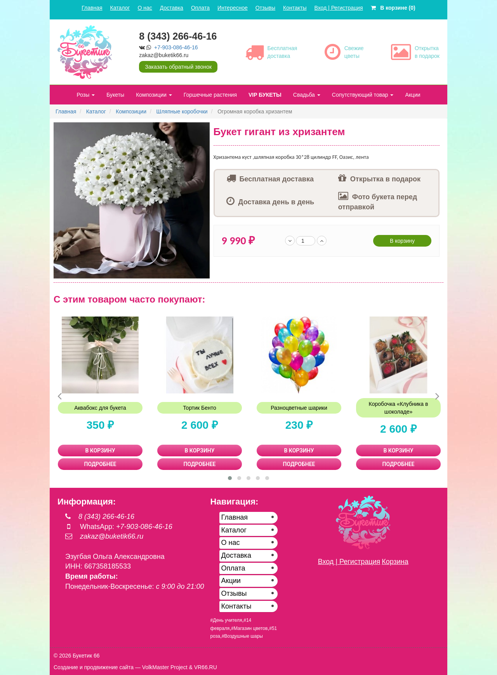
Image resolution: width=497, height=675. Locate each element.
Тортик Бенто (199, 408)
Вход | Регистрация (339, 8)
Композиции (154, 95)
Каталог (120, 8)
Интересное (232, 8)
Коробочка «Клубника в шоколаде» (398, 408)
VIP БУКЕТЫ (265, 95)
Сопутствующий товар (363, 95)
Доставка (171, 8)
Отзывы (265, 8)
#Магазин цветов (249, 628)
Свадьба (306, 95)
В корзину (402, 241)
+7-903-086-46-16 (176, 47)
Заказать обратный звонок (178, 67)
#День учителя (226, 620)
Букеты (115, 95)
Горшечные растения (210, 95)
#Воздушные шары (242, 636)
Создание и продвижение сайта (94, 667)
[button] (202, 129)
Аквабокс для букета (100, 408)
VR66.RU (205, 667)
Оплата (200, 8)
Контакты (294, 8)
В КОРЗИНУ (100, 450)
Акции (412, 95)
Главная (92, 8)
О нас (144, 8)
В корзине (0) (393, 8)
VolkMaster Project (165, 667)
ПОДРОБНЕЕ (100, 464)
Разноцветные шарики (299, 408)
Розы (85, 95)
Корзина (395, 561)
